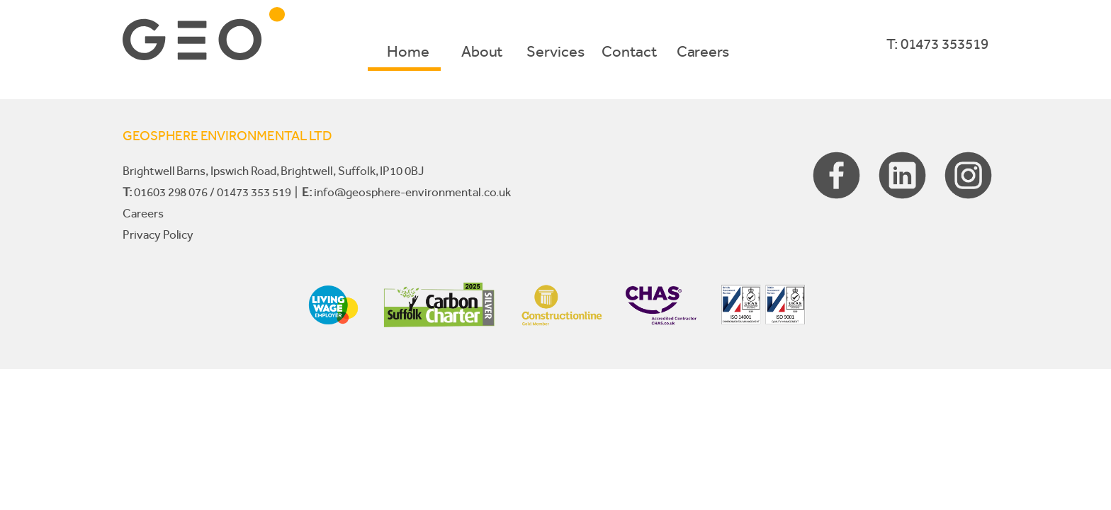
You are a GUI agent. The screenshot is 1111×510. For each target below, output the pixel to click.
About (482, 51)
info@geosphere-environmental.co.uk (412, 192)
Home (408, 51)
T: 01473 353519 (937, 43)
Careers (703, 51)
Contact (629, 51)
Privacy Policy (158, 234)
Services (555, 51)
